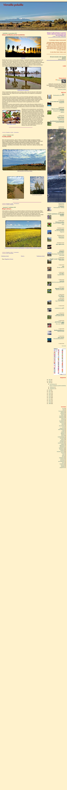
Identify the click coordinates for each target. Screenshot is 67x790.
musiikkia (62, 441)
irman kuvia (61, 128)
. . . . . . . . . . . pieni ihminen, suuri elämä (56, 322)
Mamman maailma (59, 222)
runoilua (62, 450)
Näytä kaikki (64, 345)
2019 (50, 382)
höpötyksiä (61, 417)
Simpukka (59, 79)
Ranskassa (12, 204)
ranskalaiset (61, 447)
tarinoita (62, 459)
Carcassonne (61, 411)
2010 (50, 402)
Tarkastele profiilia (62, 89)
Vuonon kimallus (60, 229)
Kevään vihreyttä (60, 267)
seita (63, 266)
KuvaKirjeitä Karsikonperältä (57, 121)
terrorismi (62, 460)
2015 (50, 394)
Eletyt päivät (61, 260)
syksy (63, 455)
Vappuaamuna (61, 203)
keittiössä (62, 422)
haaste (62, 414)
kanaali (62, 419)
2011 (50, 400)
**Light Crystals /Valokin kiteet (57, 259)
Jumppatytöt (61, 102)
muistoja (62, 440)
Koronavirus (61, 425)
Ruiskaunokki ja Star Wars (58, 95)
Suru (63, 454)
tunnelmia (62, 463)
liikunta (62, 434)
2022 (50, 379)
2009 (50, 403)
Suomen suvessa (60, 451)
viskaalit (62, 466)
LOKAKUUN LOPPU (59, 308)
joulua (62, 418)
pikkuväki (62, 445)
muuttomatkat (11, 253)
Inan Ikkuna (61, 295)
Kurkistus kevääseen (60, 122)
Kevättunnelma (61, 118)
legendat (62, 433)
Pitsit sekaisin (61, 337)
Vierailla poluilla (13, 4)
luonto (62, 435)
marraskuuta (52, 384)
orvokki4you (61, 206)
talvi (63, 456)
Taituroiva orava (60, 274)
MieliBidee (61, 251)
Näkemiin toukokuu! (60, 289)
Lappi (63, 430)
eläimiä (62, 412)
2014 (50, 396)
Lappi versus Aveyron (59, 300)
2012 (50, 399)
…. (63, 307)
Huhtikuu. (62, 215)
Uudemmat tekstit (5, 256)
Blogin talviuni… (7, 209)
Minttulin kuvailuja (59, 288)
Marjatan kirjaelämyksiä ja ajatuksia (57, 109)
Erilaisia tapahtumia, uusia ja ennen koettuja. (56, 214)
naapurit (62, 444)
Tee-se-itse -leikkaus (60, 323)
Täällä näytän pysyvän (59, 315)
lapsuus (62, 432)
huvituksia (61, 416)
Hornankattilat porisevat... (59, 338)
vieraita (62, 465)
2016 (50, 393)
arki (63, 408)
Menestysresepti (61, 331)
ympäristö (62, 467)
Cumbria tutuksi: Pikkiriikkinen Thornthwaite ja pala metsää (58, 254)
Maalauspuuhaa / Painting (59, 207)
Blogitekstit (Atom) (9, 259)
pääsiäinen (62, 446)
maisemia (8, 204)
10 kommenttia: (16, 203)
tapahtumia (61, 457)
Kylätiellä (62, 281)
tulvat (63, 462)
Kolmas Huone (60, 117)
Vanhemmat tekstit (41, 256)
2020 (50, 381)
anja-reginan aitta (60, 244)
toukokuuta (52, 388)
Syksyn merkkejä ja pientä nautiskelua (13, 35)
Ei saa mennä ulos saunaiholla (57, 101)
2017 (50, 391)
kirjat (63, 424)
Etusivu (22, 256)
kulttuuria (62, 428)
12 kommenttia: (16, 252)
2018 (50, 390)
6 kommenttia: (16, 132)
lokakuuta (52, 387)
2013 (50, 397)
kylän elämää (61, 429)
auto (63, 409)
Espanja (62, 413)
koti (63, 427)
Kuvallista (61, 273)
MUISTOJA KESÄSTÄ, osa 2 (58, 282)
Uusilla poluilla (6, 136)
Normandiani (61, 299)
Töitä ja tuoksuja (60, 314)
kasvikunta (61, 420)
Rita (63, 94)
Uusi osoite (62, 297)
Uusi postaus (61, 238)
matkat (62, 439)
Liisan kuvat (61, 236)
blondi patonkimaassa (59, 330)
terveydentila (61, 461)
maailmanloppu (61, 436)
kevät (7, 253)
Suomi (62, 452)
